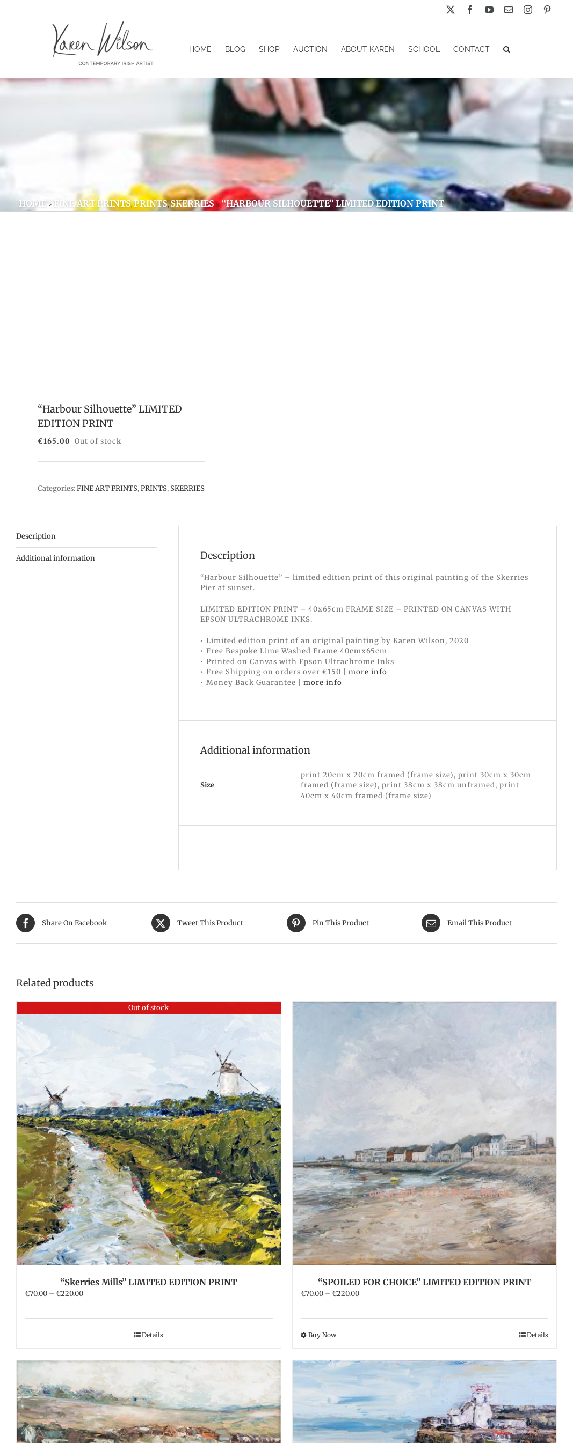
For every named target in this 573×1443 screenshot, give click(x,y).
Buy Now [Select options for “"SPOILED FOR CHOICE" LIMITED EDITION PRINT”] (322, 1335)
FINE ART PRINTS (107, 488)
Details (152, 1335)
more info (368, 671)
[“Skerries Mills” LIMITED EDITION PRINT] (149, 1133)
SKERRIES (187, 488)
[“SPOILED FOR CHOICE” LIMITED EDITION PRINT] (425, 1133)
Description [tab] (36, 536)
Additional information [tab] (55, 558)
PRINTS (154, 488)
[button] (506, 48)
